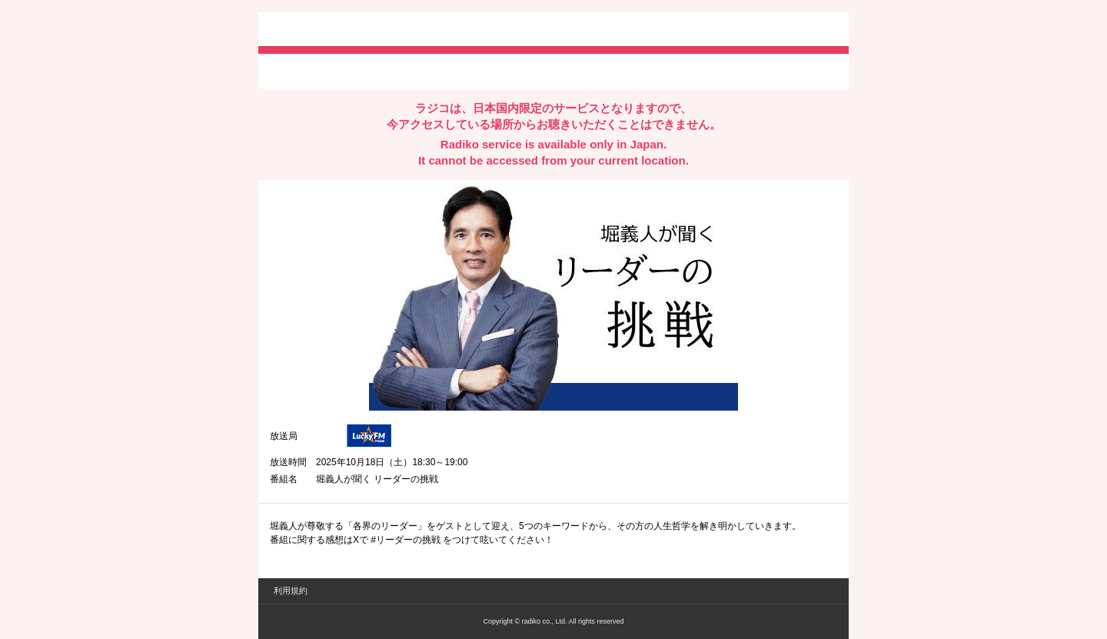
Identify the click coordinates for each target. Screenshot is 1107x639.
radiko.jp (316, 30)
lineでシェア (426, 70)
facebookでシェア (356, 70)
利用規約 (291, 590)
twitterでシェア (293, 70)
